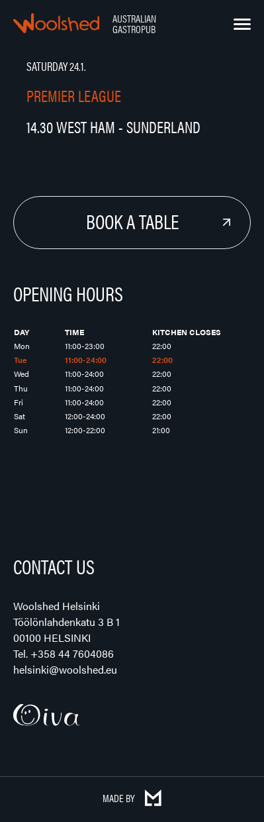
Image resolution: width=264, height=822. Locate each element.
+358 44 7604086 (72, 653)
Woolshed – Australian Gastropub (56, 23)
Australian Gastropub (134, 23)
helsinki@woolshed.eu (65, 669)
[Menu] (242, 24)
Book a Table (132, 221)
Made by (132, 797)
